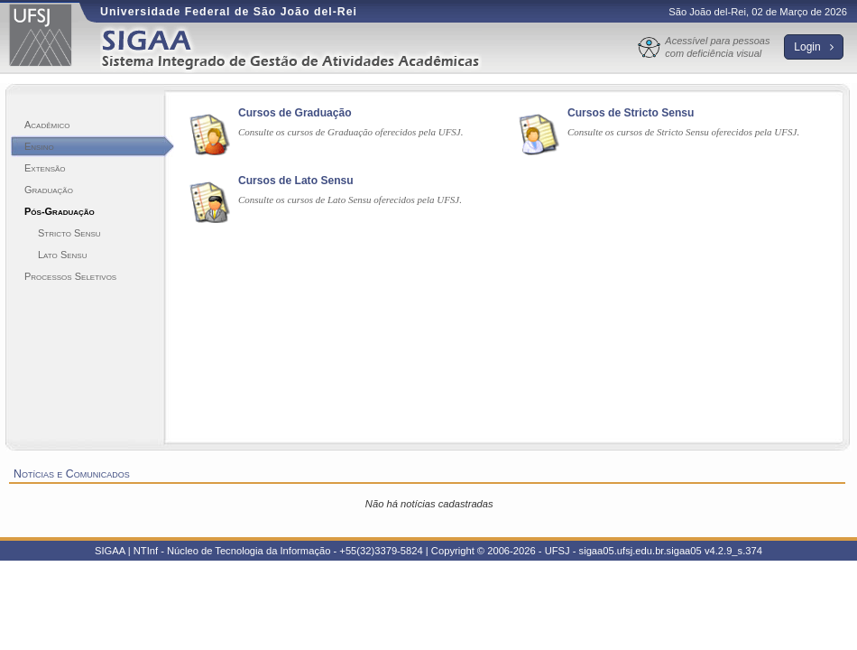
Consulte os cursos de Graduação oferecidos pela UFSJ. (351, 131)
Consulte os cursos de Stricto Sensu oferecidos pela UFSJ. (683, 131)
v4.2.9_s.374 (733, 550)
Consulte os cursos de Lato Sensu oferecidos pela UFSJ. (350, 199)
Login (814, 47)
